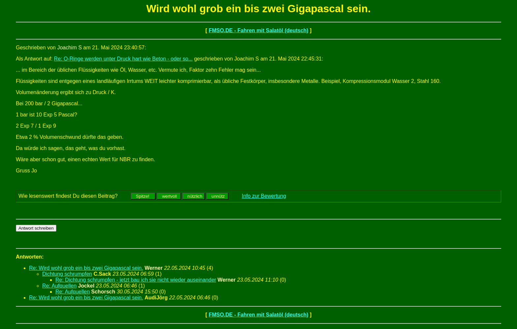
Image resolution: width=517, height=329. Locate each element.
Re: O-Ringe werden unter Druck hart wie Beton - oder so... (123, 59)
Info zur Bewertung (264, 196)
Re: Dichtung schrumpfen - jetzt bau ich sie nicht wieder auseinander (135, 280)
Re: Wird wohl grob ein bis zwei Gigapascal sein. (86, 268)
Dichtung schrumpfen (67, 274)
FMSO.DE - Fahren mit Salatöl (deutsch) (258, 30)
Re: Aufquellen (59, 286)
